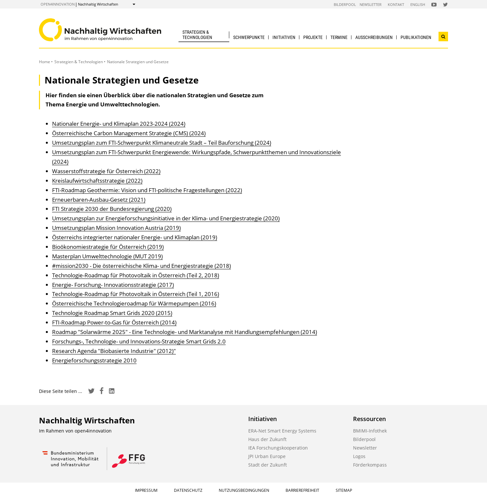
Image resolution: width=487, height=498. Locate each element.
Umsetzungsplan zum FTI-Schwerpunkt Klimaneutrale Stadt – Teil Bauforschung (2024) (161, 142)
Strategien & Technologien (197, 34)
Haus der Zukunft (267, 439)
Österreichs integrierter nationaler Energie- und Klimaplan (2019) (134, 237)
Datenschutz (188, 490)
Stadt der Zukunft (267, 465)
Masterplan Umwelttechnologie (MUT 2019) (107, 256)
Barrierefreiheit (302, 490)
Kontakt (396, 4)
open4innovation (58, 4)
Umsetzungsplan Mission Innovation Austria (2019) (116, 227)
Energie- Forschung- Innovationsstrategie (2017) (113, 284)
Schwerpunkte (249, 37)
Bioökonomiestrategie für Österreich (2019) (108, 246)
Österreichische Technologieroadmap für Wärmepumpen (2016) (134, 303)
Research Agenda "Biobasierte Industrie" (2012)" (114, 351)
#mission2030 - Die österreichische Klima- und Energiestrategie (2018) (141, 265)
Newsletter (371, 4)
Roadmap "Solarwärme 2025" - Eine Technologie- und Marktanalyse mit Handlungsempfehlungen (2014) (184, 332)
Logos (359, 456)
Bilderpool (345, 4)
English (417, 4)
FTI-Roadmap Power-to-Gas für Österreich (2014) (114, 322)
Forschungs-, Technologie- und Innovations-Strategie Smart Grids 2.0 (139, 341)
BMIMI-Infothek (370, 431)
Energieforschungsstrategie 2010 (94, 360)
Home (44, 62)
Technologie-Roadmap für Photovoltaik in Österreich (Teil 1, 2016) (135, 294)
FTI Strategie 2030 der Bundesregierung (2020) (112, 208)
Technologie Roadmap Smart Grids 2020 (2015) (112, 313)
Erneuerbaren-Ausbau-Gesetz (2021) (98, 199)
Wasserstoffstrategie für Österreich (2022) (106, 171)
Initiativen (283, 37)
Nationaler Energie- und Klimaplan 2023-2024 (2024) (118, 123)
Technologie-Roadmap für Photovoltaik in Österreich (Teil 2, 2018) (135, 275)
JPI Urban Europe (267, 456)
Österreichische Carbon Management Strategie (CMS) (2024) (129, 133)
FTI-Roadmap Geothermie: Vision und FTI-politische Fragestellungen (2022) (147, 190)
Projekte (313, 37)
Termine (338, 37)
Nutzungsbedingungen (244, 490)
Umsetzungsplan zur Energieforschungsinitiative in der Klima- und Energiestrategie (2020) (166, 218)
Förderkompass (370, 465)
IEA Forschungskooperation (278, 448)
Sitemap (344, 490)
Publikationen (416, 37)
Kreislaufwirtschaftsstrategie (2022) (97, 180)
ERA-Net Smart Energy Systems (282, 431)
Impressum (146, 490)
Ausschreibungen (374, 37)
